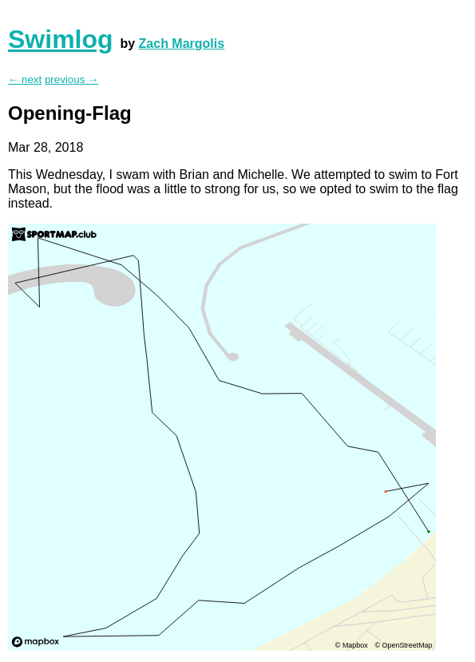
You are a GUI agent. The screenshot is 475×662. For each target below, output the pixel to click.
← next (25, 79)
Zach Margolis (182, 43)
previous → (71, 79)
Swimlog (60, 39)
